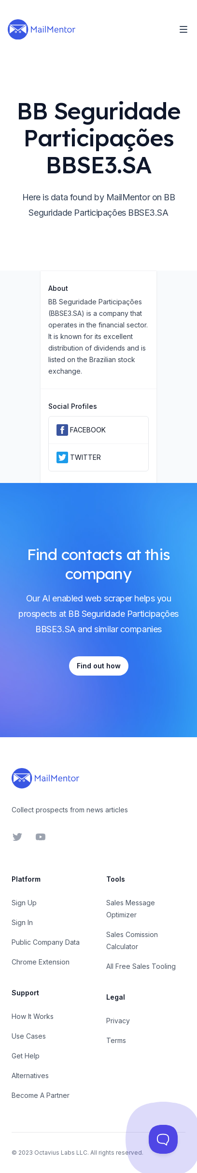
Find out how (99, 666)
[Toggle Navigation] (183, 29)
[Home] (41, 29)
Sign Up (24, 903)
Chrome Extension (41, 962)
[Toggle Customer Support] (163, 1139)
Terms (116, 1040)
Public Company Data (46, 942)
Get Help (26, 1056)
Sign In (22, 922)
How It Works (33, 1016)
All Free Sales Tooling (141, 966)
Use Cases (29, 1036)
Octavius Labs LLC (60, 1152)
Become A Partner (41, 1095)
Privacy (118, 1021)
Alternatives (30, 1075)
